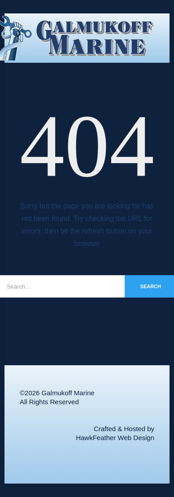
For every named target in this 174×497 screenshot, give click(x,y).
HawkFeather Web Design (115, 437)
